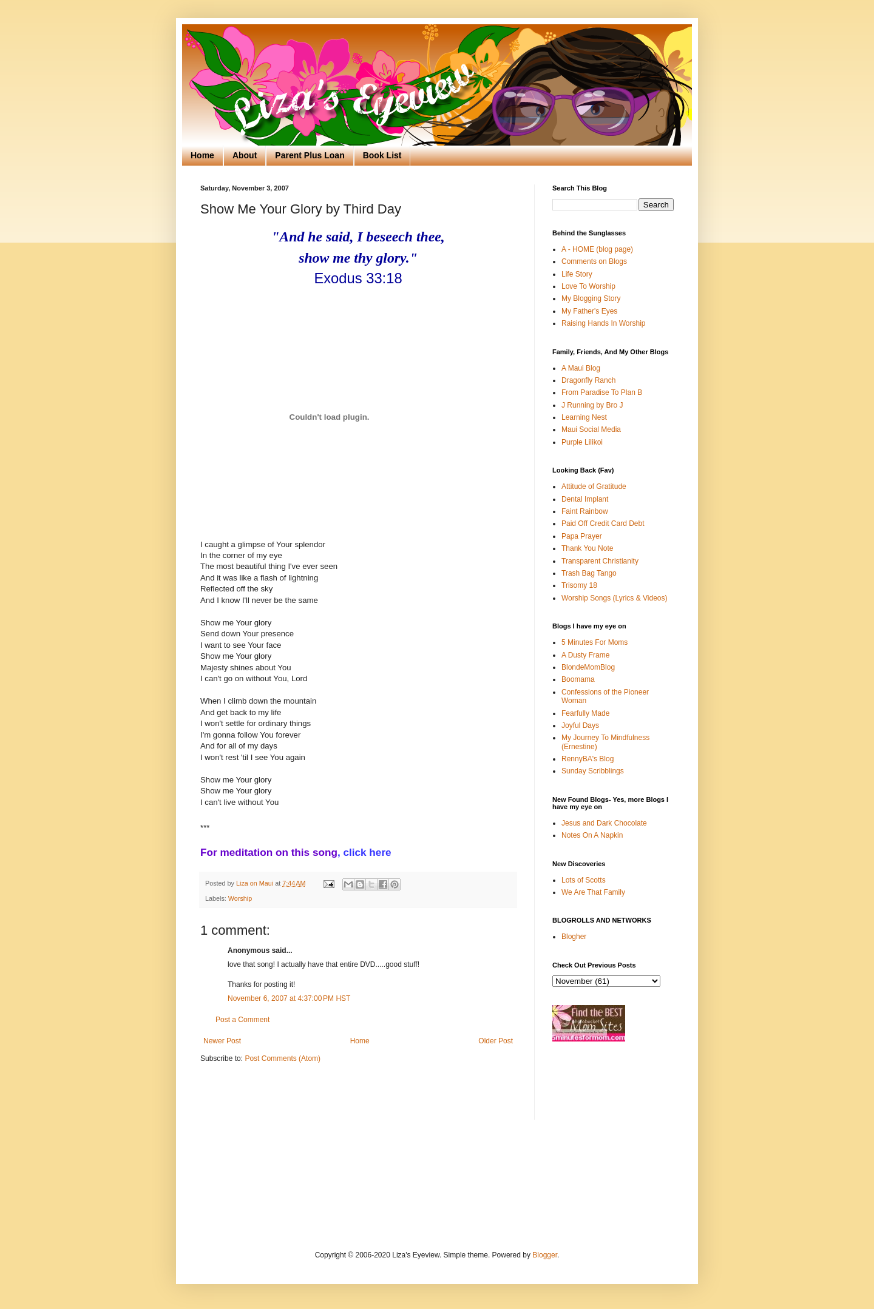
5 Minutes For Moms (594, 642)
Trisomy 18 (579, 585)
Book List (382, 155)
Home (202, 155)
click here (367, 852)
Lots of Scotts (583, 880)
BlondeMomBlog (588, 667)
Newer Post (222, 1041)
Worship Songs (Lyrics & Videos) (614, 598)
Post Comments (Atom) (282, 1058)
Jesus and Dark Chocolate (604, 823)
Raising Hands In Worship (603, 323)
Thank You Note (587, 548)
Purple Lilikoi (582, 442)
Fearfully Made (585, 713)
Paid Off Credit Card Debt (603, 523)
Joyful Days (580, 725)
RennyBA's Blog (587, 759)
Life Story (576, 274)
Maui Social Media (591, 429)
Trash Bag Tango (589, 573)
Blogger (544, 1255)
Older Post (495, 1041)
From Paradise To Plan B (601, 392)
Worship (240, 898)
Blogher (573, 936)
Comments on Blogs (594, 261)
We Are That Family (593, 892)
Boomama (578, 679)
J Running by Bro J (592, 405)
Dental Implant (584, 499)
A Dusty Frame (585, 655)
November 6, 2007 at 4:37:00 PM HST (289, 998)
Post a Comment (242, 1019)
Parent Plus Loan (309, 155)
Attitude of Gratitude (593, 486)
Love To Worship (588, 286)
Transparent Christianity (600, 561)
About (244, 155)
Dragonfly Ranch (588, 380)
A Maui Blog (580, 368)
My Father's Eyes (589, 311)
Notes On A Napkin (592, 835)
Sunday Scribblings (592, 771)
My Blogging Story (590, 298)
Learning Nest (584, 417)
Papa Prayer (581, 536)
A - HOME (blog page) (597, 249)
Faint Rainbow (584, 511)
